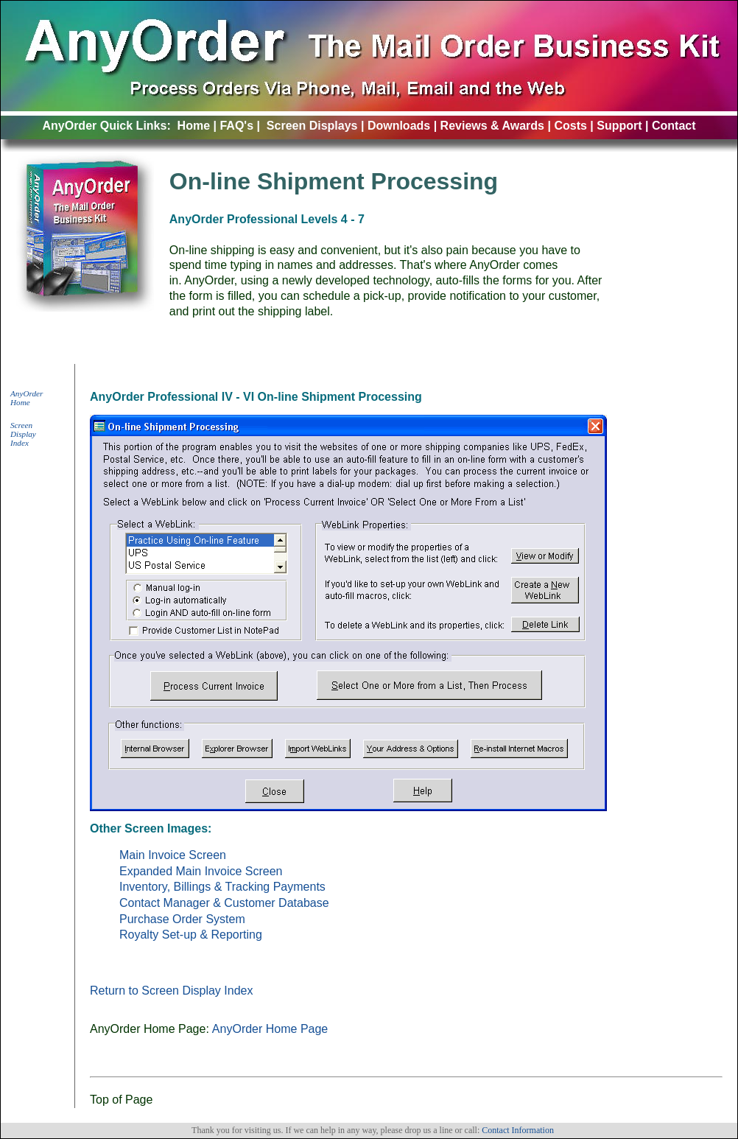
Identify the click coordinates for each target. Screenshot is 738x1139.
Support (619, 125)
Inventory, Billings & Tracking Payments (222, 886)
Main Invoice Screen (172, 855)
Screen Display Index (23, 434)
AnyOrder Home (26, 398)
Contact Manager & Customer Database (224, 903)
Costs (570, 125)
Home (194, 125)
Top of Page (121, 1099)
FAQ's (236, 125)
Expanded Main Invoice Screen (200, 871)
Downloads (399, 125)
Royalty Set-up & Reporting (190, 934)
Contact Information (518, 1130)
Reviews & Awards (492, 125)
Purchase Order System (182, 919)
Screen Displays (312, 125)
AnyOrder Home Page (270, 1029)
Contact (674, 125)
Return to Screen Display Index (171, 990)
